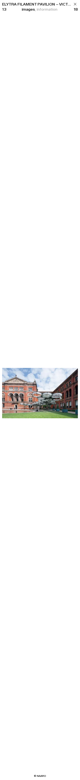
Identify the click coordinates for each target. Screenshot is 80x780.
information (47, 9)
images (28, 9)
